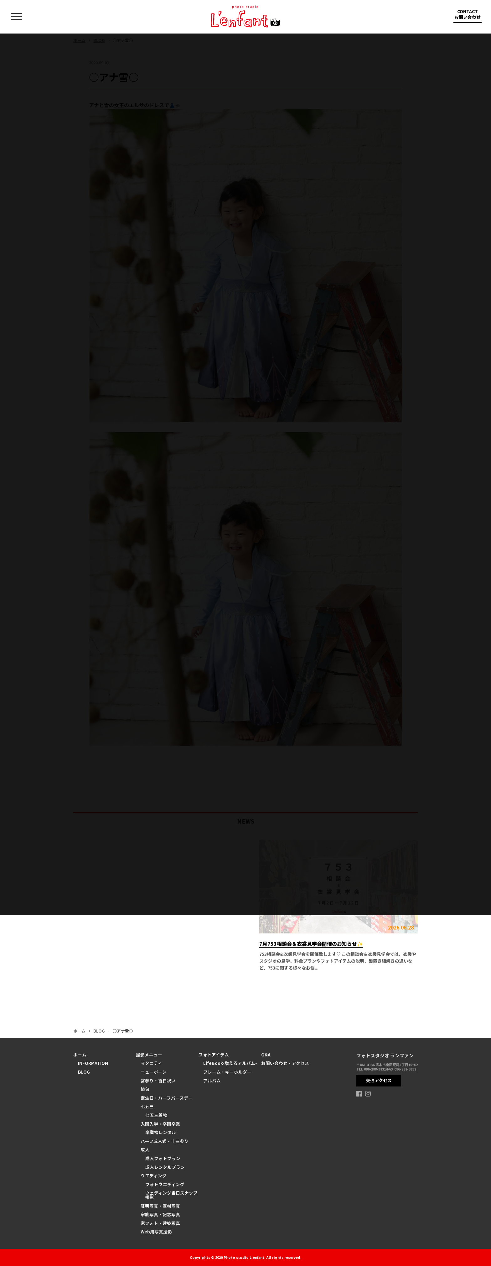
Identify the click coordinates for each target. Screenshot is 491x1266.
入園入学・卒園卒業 (160, 1124)
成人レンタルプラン (165, 1167)
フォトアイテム (214, 1054)
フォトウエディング (164, 1184)
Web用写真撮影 (156, 1231)
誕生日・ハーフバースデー (167, 1098)
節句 (145, 1089)
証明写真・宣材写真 (160, 1206)
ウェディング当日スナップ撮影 (171, 1195)
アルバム (212, 1080)
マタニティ (151, 1063)
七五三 (147, 1106)
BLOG (84, 1072)
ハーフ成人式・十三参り (165, 1141)
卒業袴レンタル (160, 1132)
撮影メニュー (149, 1054)
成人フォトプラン (162, 1158)
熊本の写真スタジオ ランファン (245, 16)
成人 (145, 1149)
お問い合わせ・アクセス (285, 1063)
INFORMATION (93, 1063)
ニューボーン (154, 1072)
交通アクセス (379, 1080)
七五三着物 (156, 1115)
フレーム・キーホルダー (227, 1072)
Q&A (266, 1054)
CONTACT (467, 15)
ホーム (79, 1054)
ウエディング (154, 1175)
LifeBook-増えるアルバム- (230, 1063)
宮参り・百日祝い (158, 1080)
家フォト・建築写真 (160, 1223)
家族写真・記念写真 (160, 1214)
